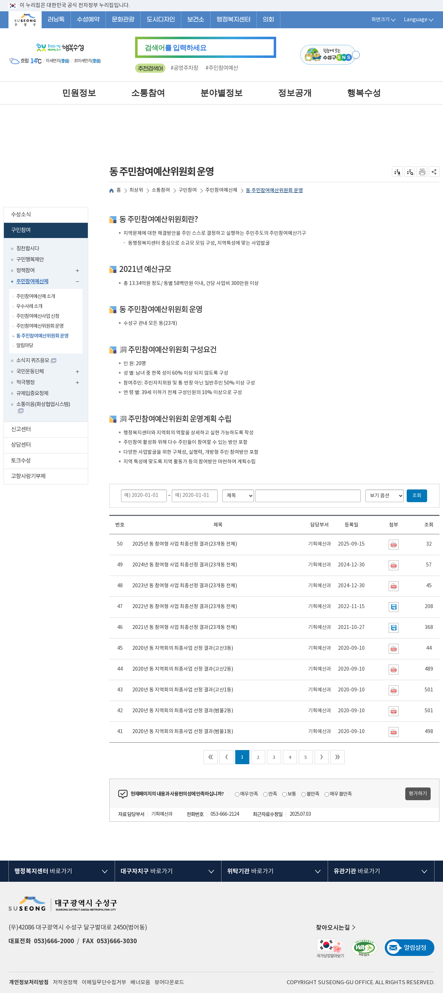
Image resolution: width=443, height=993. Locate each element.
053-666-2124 (225, 814)
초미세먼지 (82, 61)
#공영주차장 (184, 68)
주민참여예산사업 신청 (37, 316)
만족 (272, 794)
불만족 (313, 794)
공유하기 (434, 171)
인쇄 (421, 171)
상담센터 (49, 446)
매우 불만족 (341, 794)
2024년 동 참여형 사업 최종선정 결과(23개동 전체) (184, 565)
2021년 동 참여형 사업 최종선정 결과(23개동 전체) (184, 627)
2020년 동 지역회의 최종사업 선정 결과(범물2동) (182, 711)
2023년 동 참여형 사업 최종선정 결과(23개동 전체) (184, 586)
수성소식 (49, 216)
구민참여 (48, 231)
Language (419, 19)
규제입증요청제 (32, 394)
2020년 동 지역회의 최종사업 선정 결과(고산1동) (182, 690)
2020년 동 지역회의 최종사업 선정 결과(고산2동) (182, 669)
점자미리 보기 (410, 171)
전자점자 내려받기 (397, 171)
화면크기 (384, 19)
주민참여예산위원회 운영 (39, 326)
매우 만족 (249, 794)
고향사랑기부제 (49, 477)
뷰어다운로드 (169, 983)
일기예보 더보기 (106, 61)
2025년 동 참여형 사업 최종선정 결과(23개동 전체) (184, 544)
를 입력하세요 (175, 48)
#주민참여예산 (221, 68)
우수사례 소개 (29, 306)
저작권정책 (65, 983)
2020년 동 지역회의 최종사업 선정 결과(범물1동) (182, 732)
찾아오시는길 (336, 928)
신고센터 (49, 430)
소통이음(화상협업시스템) (43, 405)
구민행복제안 (30, 260)
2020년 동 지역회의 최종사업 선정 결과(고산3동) (182, 648)
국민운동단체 (49, 372)
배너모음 (140, 983)
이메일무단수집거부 (104, 983)
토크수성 (49, 462)
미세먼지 (53, 61)
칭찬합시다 (27, 249)
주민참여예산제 (49, 282)
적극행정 (49, 383)
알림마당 (24, 346)
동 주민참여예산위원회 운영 (42, 336)
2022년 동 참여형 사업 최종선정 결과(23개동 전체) (184, 607)
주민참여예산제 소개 (35, 296)
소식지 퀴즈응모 (32, 361)
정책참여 (49, 271)
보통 (291, 794)
